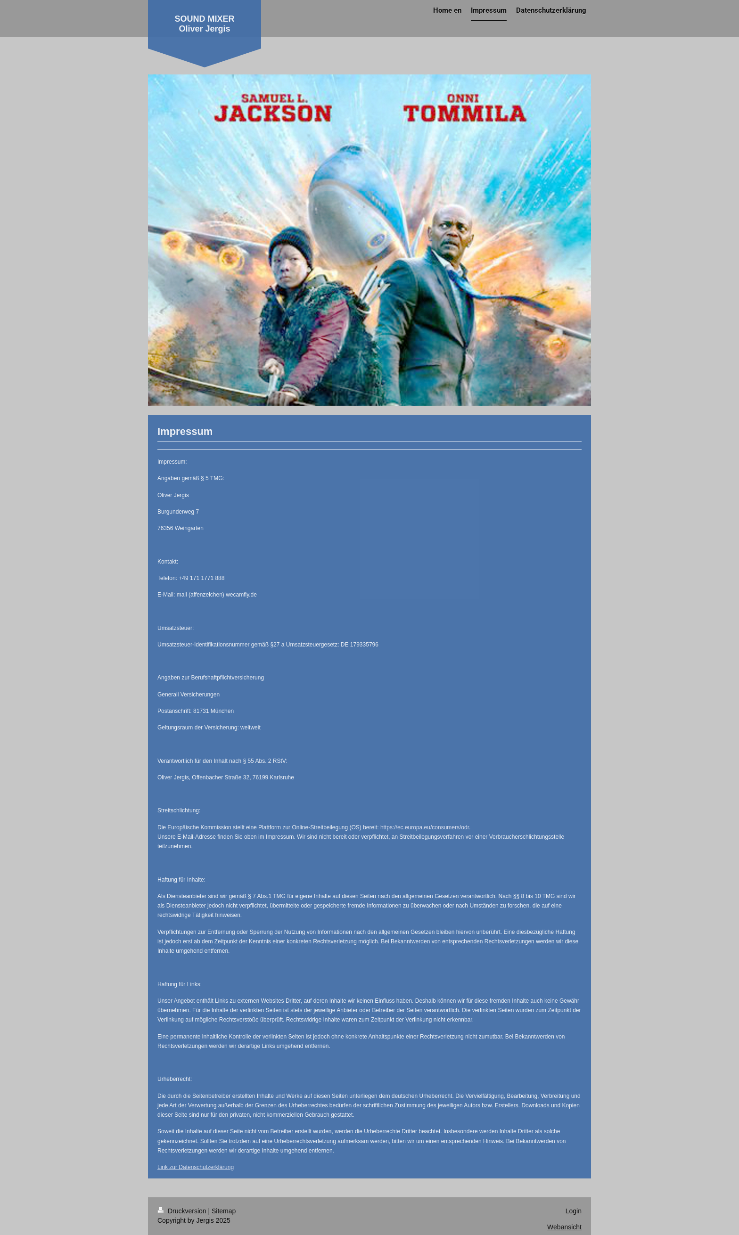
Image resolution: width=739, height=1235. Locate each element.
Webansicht (564, 1227)
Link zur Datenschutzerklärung (195, 1167)
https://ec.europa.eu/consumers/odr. (425, 827)
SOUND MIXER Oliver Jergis (204, 23)
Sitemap (224, 1211)
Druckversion (182, 1211)
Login (574, 1211)
